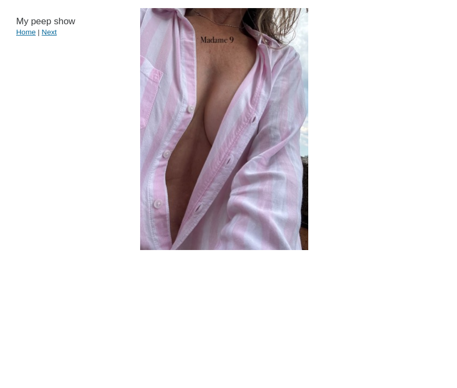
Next (49, 32)
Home (26, 32)
